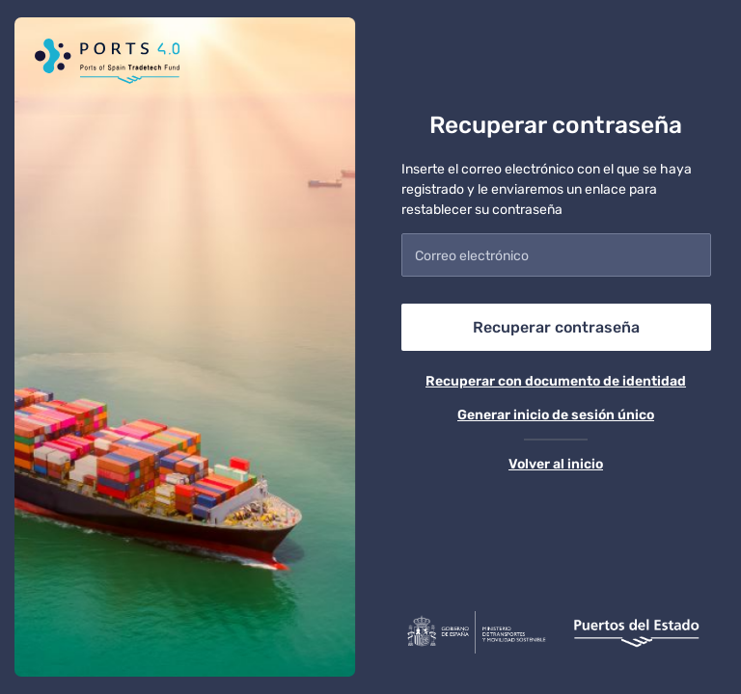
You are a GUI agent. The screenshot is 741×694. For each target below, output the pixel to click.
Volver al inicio (555, 464)
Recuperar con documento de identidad (555, 381)
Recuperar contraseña (556, 327)
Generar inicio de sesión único (555, 415)
